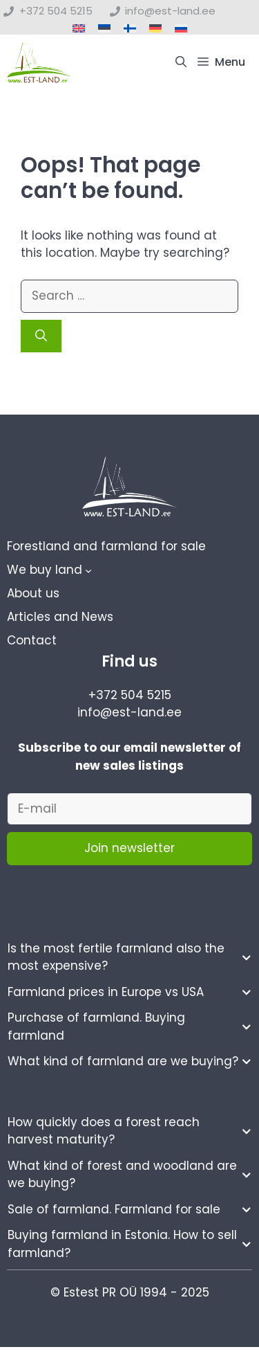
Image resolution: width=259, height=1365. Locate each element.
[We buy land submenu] (88, 570)
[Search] (41, 336)
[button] (181, 62)
